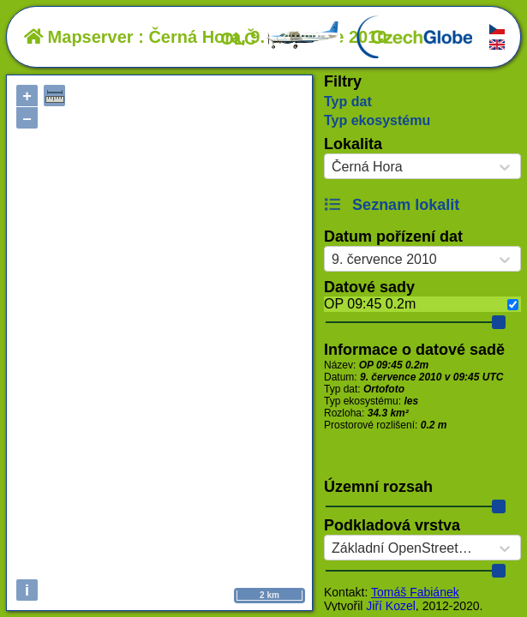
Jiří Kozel (391, 606)
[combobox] (331, 167)
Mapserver (79, 36)
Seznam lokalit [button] (391, 204)
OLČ (280, 38)
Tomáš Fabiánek (415, 592)
